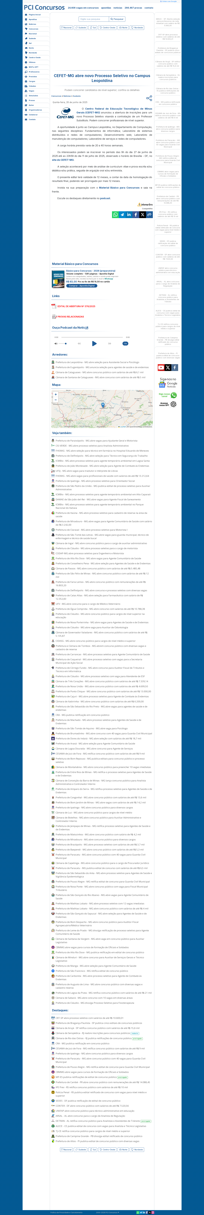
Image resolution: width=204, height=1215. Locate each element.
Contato (30, 119)
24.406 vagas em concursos (83, 7)
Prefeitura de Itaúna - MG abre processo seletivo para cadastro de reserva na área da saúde (101, 514)
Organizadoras (33, 109)
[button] (55, 394)
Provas (30, 100)
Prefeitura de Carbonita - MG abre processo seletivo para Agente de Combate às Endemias (99, 977)
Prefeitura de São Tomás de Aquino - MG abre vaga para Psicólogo (92, 728)
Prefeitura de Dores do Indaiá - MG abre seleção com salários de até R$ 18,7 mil (98, 738)
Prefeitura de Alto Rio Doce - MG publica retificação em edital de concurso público (100, 952)
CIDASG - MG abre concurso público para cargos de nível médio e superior (96, 640)
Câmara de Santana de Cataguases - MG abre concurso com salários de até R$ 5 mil (100, 377)
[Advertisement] (79, 51)
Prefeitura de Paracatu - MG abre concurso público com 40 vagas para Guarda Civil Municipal (100, 856)
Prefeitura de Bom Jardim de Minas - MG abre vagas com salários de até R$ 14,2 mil (101, 802)
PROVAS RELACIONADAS (71, 316)
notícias (117, 7)
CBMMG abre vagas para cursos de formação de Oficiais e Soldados (92, 947)
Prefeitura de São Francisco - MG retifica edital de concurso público (92, 970)
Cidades (30, 86)
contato (149, 7)
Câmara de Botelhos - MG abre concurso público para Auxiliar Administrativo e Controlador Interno (98, 819)
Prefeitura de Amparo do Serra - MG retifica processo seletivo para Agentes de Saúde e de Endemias (104, 790)
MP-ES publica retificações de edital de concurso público (92, 1077)
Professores (32, 71)
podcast (105, 198)
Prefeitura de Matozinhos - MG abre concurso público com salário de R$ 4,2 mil (98, 834)
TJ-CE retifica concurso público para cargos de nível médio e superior (93, 1131)
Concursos (31, 28)
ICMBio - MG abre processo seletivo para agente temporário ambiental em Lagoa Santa (103, 460)
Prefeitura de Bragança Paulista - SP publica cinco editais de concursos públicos (99, 1023)
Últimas (30, 62)
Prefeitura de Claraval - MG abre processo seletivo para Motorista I (92, 529)
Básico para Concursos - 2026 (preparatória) (90, 270)
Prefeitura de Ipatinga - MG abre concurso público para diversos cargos (94, 807)
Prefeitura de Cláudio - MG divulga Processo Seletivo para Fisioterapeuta (95, 1002)
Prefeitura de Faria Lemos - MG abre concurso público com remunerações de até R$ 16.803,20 (101, 583)
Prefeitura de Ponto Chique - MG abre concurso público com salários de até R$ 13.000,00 (103, 691)
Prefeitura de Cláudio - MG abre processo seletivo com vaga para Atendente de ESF (100, 676)
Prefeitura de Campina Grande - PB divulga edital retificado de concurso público (99, 1136)
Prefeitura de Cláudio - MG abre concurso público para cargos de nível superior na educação (100, 615)
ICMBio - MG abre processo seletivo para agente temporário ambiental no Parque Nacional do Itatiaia (100, 506)
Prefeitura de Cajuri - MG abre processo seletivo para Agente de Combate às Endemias (102, 696)
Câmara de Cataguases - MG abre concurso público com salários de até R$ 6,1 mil (100, 372)
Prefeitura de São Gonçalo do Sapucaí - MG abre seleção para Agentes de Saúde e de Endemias (101, 915)
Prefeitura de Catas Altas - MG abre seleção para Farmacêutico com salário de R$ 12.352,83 (99, 597)
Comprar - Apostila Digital (82, 286)
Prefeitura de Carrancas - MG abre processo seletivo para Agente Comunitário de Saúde (103, 654)
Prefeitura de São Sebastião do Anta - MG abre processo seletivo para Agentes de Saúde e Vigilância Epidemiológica (104, 875)
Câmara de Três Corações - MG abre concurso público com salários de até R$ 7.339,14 (102, 681)
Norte (29, 47)
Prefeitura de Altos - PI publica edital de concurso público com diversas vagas (97, 1141)
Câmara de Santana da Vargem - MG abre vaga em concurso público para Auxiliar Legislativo (100, 940)
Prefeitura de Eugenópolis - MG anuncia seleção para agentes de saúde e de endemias (102, 367)
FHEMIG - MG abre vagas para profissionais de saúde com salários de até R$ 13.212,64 (102, 475)
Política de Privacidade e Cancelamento (66, 1212)
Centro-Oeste (33, 57)
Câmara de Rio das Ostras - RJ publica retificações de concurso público (99, 1038)
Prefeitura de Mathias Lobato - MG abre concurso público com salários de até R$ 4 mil (102, 908)
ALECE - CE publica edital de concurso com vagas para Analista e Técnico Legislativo (101, 1126)
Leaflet (122, 427)
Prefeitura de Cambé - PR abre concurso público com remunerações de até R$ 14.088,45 (103, 1082)
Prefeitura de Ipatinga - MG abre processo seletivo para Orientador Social (95, 480)
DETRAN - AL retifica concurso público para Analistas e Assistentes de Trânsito (103, 1121)
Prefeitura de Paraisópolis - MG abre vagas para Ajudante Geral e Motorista (96, 440)
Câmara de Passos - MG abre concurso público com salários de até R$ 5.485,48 (98, 568)
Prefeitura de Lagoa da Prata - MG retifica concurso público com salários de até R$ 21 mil (104, 992)
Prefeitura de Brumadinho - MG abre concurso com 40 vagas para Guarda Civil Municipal (104, 733)
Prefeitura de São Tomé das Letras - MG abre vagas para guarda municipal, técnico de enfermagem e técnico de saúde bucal (102, 536)
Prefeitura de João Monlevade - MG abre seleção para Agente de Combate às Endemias (102, 465)
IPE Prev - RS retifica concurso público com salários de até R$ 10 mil (92, 1087)
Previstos (31, 76)
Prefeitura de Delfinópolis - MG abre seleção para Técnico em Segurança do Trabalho (102, 455)
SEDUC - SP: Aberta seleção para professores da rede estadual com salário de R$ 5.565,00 (168, 20)
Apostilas (31, 19)
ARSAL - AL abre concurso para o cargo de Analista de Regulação (90, 1115)
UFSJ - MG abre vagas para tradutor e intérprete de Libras (87, 470)
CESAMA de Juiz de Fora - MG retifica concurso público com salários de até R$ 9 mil (100, 753)
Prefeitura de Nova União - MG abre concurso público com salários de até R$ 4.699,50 (102, 686)
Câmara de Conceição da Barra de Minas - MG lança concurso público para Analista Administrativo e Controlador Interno (101, 782)
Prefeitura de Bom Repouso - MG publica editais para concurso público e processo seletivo (100, 760)
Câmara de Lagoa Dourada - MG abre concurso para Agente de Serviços (94, 748)
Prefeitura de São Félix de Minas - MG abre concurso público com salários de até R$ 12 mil (102, 575)
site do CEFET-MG (63, 159)
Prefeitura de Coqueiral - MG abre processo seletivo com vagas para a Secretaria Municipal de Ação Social (99, 661)
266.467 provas (133, 7)
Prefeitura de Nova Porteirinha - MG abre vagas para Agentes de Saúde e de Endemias (102, 622)
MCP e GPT (31, 66)
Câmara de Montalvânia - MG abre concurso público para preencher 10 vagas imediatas (103, 767)
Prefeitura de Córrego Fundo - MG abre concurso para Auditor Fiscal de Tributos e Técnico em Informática (100, 669)
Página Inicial (33, 14)
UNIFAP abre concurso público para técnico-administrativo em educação (95, 1110)
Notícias (30, 24)
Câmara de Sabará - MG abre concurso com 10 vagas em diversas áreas (94, 997)
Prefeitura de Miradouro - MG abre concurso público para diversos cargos (96, 839)
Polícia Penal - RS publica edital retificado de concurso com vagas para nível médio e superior (101, 1094)
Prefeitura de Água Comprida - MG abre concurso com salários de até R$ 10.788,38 (100, 608)
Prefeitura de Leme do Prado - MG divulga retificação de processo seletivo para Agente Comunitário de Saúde (102, 932)
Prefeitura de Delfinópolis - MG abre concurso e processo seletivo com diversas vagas (101, 590)
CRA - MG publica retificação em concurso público (82, 714)
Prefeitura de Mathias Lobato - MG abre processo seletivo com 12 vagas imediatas (100, 903)
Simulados (31, 95)
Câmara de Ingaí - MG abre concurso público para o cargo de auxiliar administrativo (101, 543)
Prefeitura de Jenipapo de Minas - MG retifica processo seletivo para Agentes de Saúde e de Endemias (103, 827)
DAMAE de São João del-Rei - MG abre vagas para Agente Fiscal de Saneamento (98, 499)
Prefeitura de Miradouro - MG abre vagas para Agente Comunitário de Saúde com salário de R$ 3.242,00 (104, 523)
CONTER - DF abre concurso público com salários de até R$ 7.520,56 (92, 1105)
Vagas (29, 90)
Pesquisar (117, 19)
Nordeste (31, 52)
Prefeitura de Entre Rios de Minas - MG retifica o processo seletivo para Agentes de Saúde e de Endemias (104, 774)
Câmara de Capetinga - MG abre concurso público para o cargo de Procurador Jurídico (102, 863)
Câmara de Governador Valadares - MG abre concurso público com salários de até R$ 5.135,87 (101, 634)
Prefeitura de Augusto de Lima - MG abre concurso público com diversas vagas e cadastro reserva (99, 986)
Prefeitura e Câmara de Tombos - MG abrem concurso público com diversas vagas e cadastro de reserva (101, 647)
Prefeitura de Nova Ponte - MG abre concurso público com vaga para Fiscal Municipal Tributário (102, 888)
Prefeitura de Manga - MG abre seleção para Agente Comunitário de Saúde (96, 965)
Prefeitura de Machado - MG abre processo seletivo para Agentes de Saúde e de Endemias (98, 721)
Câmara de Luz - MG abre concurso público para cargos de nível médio (94, 812)
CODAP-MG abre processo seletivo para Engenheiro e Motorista (90, 553)
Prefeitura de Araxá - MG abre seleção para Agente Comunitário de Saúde (95, 743)
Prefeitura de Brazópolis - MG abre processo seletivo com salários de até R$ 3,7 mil (100, 844)
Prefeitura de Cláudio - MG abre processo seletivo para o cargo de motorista (97, 548)
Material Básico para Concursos (119, 187)
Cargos (30, 81)
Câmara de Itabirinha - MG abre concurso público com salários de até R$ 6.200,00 (100, 701)
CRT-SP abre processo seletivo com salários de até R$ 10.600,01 (90, 1018)
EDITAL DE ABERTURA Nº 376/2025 (76, 306)
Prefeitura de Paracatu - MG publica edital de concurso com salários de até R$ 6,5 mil (102, 868)
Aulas (29, 105)
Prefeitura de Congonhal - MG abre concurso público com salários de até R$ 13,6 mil (101, 797)
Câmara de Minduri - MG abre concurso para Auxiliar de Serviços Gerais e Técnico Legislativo (100, 959)
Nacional (31, 33)
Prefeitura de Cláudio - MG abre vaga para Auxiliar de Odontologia (92, 627)
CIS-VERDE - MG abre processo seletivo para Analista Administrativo (92, 445)
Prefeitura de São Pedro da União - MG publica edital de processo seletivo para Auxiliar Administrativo (103, 487)
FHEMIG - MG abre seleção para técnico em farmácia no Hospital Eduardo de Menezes (102, 450)
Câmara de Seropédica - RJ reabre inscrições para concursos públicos (97, 1033)
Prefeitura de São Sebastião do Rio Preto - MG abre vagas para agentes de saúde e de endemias (101, 708)
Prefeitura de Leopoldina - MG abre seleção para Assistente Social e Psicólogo (97, 362)
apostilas (106, 7)
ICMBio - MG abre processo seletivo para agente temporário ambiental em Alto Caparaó (103, 494)
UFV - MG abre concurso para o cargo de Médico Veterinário (88, 603)
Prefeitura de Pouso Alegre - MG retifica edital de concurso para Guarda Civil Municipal (103, 881)
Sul (28, 43)
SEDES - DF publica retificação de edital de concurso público (88, 1100)
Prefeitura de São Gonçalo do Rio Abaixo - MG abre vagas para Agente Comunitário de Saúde (102, 896)
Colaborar (31, 114)
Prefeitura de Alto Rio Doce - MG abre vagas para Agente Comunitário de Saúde (98, 558)
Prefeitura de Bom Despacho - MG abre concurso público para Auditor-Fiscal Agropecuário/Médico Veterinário (97, 923)
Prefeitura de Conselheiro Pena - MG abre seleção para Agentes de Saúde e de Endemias (103, 563)
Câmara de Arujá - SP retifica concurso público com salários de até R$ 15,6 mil (98, 1028)
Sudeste (30, 38)
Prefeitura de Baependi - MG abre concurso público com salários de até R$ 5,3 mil (100, 849)
